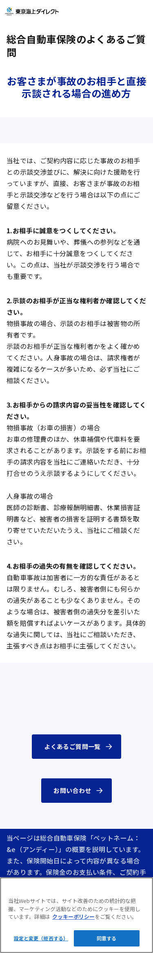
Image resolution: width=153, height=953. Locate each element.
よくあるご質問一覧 (72, 746)
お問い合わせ (72, 790)
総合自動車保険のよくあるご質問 (76, 45)
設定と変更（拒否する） (41, 938)
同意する (106, 938)
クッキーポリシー (73, 916)
